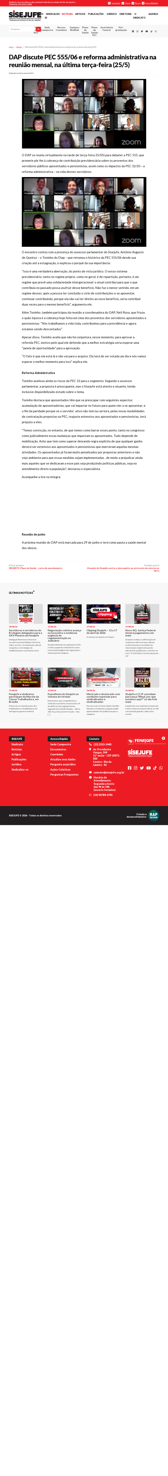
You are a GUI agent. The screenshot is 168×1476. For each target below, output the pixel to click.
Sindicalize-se (19, 830)
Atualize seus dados (63, 820)
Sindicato (17, 805)
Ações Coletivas (60, 830)
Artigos (80, 14)
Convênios (56, 815)
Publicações (96, 14)
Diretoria (125, 14)
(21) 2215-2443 (102, 805)
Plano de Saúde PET (94, 32)
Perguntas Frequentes (64, 835)
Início (39, 14)
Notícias (67, 14)
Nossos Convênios (61, 29)
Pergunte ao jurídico (63, 825)
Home (11, 48)
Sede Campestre (47, 29)
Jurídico (112, 14)
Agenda (153, 14)
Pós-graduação (121, 29)
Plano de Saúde (85, 31)
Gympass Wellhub (74, 29)
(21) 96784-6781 (103, 856)
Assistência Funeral (106, 29)
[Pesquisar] (11, 34)
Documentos (58, 810)
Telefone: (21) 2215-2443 (20, 4)
